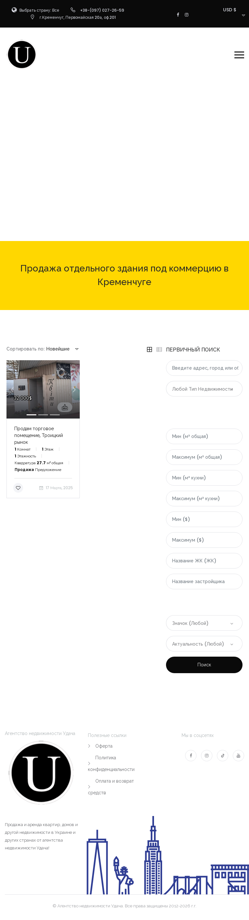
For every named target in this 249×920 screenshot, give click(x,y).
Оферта (104, 746)
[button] (12, 389)
